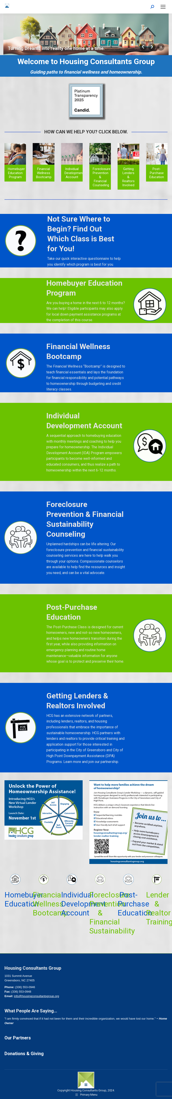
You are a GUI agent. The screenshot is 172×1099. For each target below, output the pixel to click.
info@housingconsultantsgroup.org (36, 996)
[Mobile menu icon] (163, 6)
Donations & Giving (24, 1053)
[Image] (86, 100)
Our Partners (17, 1038)
